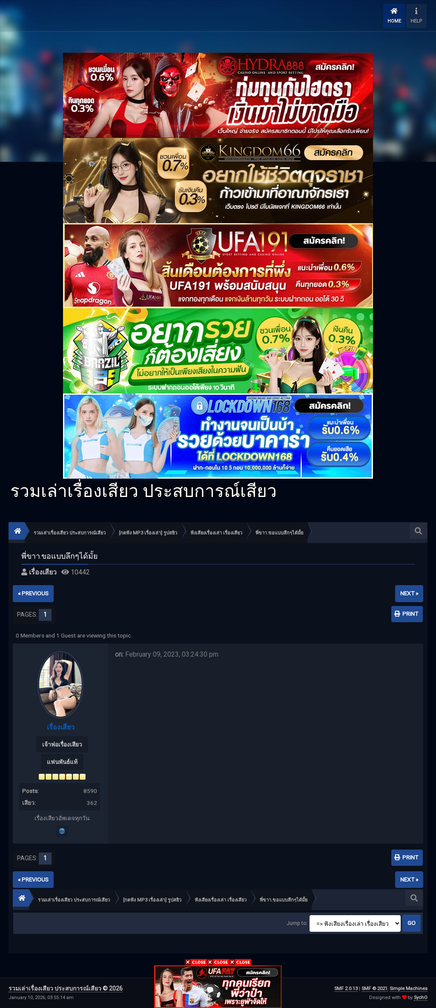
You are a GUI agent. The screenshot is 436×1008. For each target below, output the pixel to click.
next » (409, 593)
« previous (33, 593)
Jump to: (297, 923)
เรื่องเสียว (43, 572)
